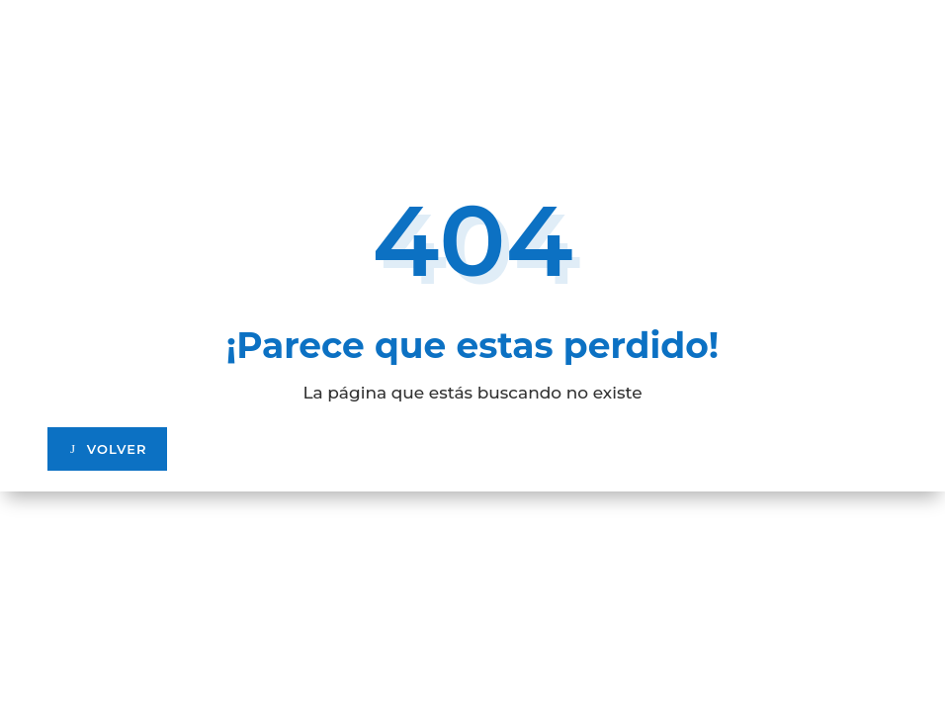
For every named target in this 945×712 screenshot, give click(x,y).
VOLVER (117, 449)
